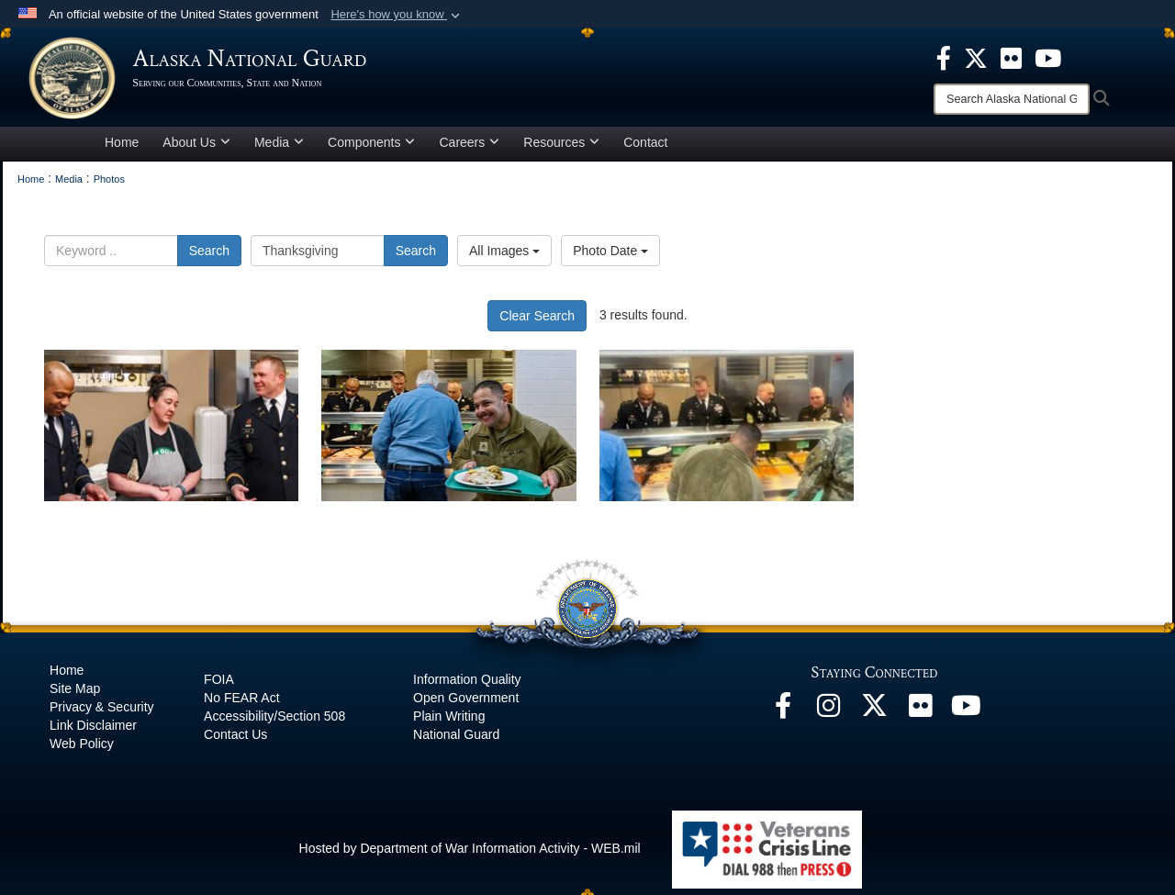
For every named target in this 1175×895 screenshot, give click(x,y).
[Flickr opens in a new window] (921, 718)
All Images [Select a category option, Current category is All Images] (504, 259)
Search (209, 259)
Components (371, 150)
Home (122, 150)
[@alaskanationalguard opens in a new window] (829, 718)
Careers (469, 150)
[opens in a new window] (943, 57)
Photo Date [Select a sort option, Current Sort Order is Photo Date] (610, 259)
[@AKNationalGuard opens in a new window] (875, 718)
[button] (397, 15)
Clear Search (537, 324)
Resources (561, 150)
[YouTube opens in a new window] (967, 718)
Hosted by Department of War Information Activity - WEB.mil (470, 856)
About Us (196, 150)
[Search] (1012, 99)
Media (279, 150)
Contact (645, 150)
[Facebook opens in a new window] (783, 718)
